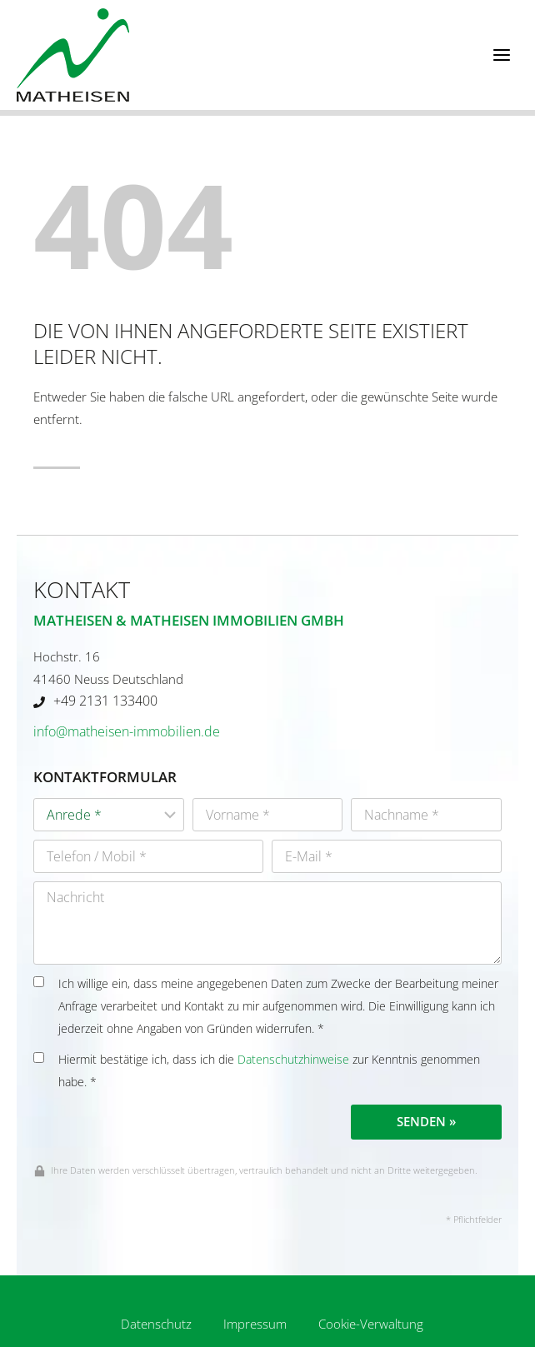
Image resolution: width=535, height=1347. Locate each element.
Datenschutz (156, 1323)
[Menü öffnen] (501, 54)
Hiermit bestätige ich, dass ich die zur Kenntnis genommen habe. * (256, 1071)
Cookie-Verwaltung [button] (370, 1323)
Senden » (426, 1121)
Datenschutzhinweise (293, 1059)
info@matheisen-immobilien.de (126, 731)
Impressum (255, 1323)
